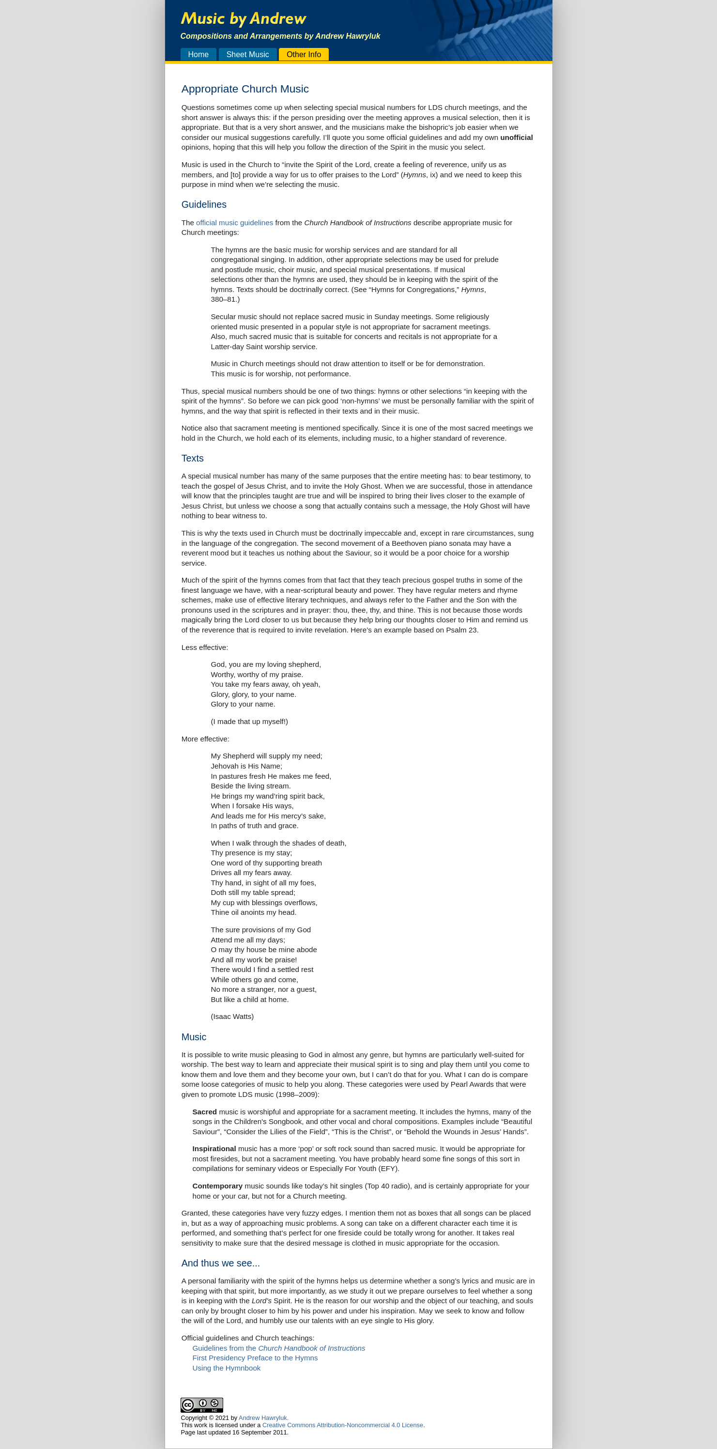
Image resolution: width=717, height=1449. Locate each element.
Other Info (304, 54)
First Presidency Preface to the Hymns (255, 1358)
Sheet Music (248, 54)
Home (198, 54)
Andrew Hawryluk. (264, 1417)
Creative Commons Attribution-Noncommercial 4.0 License (342, 1425)
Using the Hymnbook (226, 1368)
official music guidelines (234, 222)
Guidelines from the (278, 1348)
